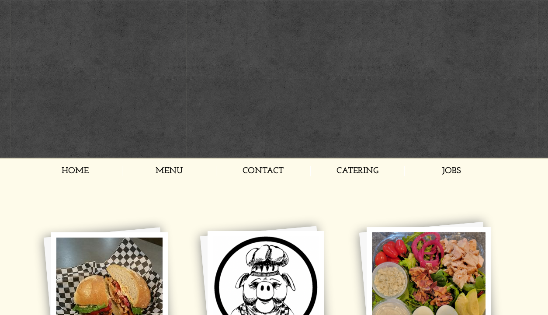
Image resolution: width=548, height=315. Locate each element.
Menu (169, 171)
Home (75, 171)
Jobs (451, 171)
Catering (357, 171)
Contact (263, 171)
